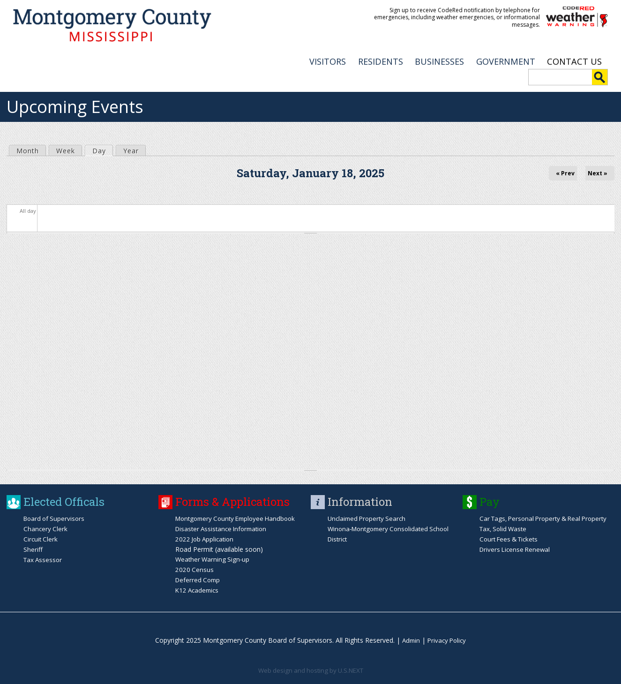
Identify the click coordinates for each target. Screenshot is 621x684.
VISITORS (327, 61)
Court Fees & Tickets (511, 537)
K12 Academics (198, 586)
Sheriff (33, 547)
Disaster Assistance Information (224, 527)
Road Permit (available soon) (219, 547)
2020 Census (194, 567)
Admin (409, 636)
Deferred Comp (199, 576)
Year (131, 150)
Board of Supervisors (55, 517)
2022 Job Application (206, 537)
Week (65, 150)
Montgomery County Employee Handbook (239, 517)
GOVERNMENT (505, 61)
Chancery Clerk (45, 527)
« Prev (565, 173)
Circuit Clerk (41, 537)
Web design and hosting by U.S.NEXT (311, 665)
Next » (597, 173)
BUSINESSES (439, 61)
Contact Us (574, 61)
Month (27, 150)
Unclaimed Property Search (369, 517)
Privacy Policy (447, 636)
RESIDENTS (380, 61)
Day (102, 150)
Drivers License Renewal (516, 547)
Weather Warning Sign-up (213, 557)
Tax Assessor (43, 557)
